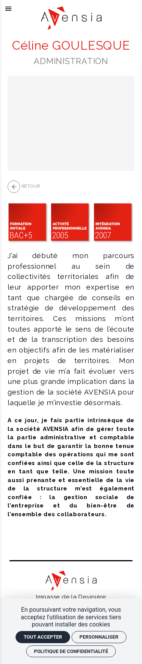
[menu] (8, 8)
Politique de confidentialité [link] (71, 651)
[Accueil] (71, 27)
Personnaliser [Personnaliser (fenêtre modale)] (99, 637)
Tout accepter (42, 637)
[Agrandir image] (71, 123)
